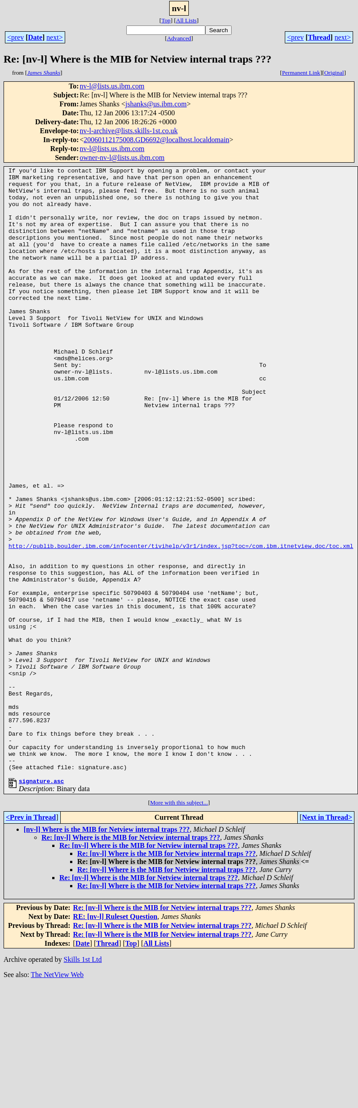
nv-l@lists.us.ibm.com (111, 86)
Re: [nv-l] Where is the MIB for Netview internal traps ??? (131, 959)
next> (54, 37)
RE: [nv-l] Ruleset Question (115, 1038)
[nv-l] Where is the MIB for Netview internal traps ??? (107, 951)
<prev (15, 37)
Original (334, 72)
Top (166, 20)
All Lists (186, 20)
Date (35, 37)
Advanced (179, 38)
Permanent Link (301, 72)
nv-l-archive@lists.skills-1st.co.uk (128, 131)
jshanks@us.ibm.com (156, 104)
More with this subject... (179, 924)
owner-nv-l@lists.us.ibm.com (121, 157)
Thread (319, 37)
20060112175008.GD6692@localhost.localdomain (156, 139)
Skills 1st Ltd (83, 1081)
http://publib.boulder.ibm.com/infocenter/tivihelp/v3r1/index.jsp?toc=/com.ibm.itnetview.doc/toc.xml (180, 622)
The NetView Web (57, 1096)
